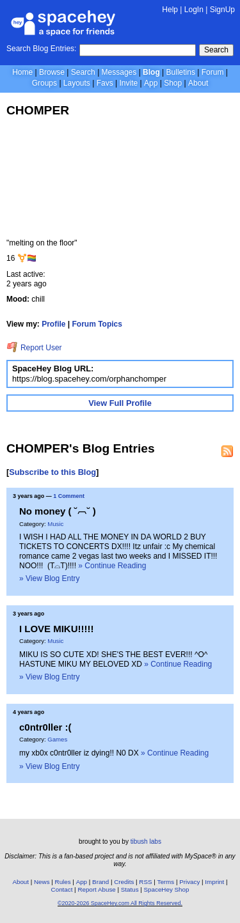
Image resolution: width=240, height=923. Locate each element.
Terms (166, 881)
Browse (52, 72)
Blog (151, 72)
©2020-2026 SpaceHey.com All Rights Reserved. (120, 903)
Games (57, 739)
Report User (34, 347)
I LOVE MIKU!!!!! (56, 628)
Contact (62, 889)
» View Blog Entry (49, 578)
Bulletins (180, 72)
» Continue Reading (112, 565)
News (42, 881)
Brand (100, 881)
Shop (173, 83)
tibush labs (146, 841)
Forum (213, 72)
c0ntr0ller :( (45, 727)
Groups (44, 83)
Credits (124, 881)
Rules (63, 881)
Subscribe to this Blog (52, 472)
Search (216, 49)
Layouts (76, 83)
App (150, 83)
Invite (128, 83)
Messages (119, 72)
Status (130, 889)
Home (22, 72)
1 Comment (68, 496)
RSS (145, 881)
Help (170, 9)
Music (55, 523)
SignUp (222, 9)
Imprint (214, 881)
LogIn (194, 9)
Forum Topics (97, 324)
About (198, 83)
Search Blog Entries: (41, 48)
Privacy (189, 881)
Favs (105, 83)
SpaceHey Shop (166, 889)
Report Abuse (96, 889)
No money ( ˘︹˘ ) (57, 511)
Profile (53, 324)
